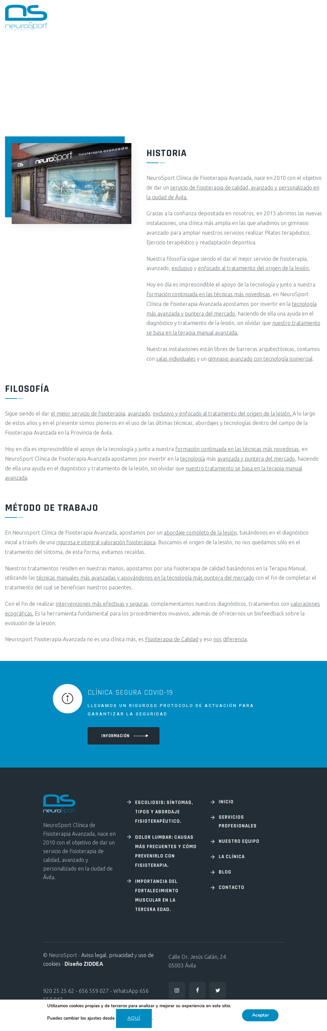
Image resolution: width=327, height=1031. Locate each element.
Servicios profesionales (238, 821)
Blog (225, 872)
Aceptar (260, 1015)
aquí (133, 1018)
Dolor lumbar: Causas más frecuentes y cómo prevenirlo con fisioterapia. (166, 851)
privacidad (121, 955)
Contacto (231, 887)
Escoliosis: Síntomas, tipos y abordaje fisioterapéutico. (164, 811)
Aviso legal (93, 955)
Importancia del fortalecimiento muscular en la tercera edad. (157, 895)
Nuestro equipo (239, 841)
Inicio (226, 802)
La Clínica (232, 856)
